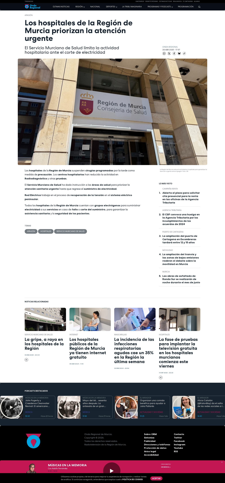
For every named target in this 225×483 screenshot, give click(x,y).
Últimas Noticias (165, 1)
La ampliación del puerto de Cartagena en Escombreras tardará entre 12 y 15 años (179, 239)
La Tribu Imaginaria (132, 6)
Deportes (110, 6)
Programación (185, 6)
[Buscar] (198, 6)
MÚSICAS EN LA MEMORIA (36, 398)
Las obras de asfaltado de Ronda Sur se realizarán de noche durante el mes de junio (181, 279)
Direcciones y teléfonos (157, 444)
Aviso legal (150, 451)
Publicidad (149, 441)
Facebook (179, 441)
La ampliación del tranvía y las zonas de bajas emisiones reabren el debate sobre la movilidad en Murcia (180, 259)
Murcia (166, 272)
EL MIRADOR (145, 398)
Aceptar (156, 478)
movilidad (167, 250)
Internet (73, 334)
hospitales (45, 231)
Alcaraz (197, 1)
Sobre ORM (150, 434)
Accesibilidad (151, 454)
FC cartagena (188, 1)
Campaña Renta (170, 189)
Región (79, 6)
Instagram (179, 444)
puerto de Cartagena (173, 232)
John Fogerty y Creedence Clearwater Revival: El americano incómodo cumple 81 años (39, 403)
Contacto (179, 434)
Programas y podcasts (159, 6)
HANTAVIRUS (140, 1)
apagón (29, 15)
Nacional (95, 6)
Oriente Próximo (151, 1)
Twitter (178, 437)
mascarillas (120, 334)
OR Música (166, 467)
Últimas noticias (61, 6)
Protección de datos (155, 447)
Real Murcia (177, 1)
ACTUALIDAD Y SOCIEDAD (151, 412)
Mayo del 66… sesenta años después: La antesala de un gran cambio (94, 403)
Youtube (178, 447)
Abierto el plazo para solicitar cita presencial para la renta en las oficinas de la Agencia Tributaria (181, 197)
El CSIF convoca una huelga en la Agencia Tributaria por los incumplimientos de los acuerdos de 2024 (181, 219)
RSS (176, 451)
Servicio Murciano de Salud (71, 231)
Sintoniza (149, 437)
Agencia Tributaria (172, 210)
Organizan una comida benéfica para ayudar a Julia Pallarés (152, 403)
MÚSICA (28, 412)
